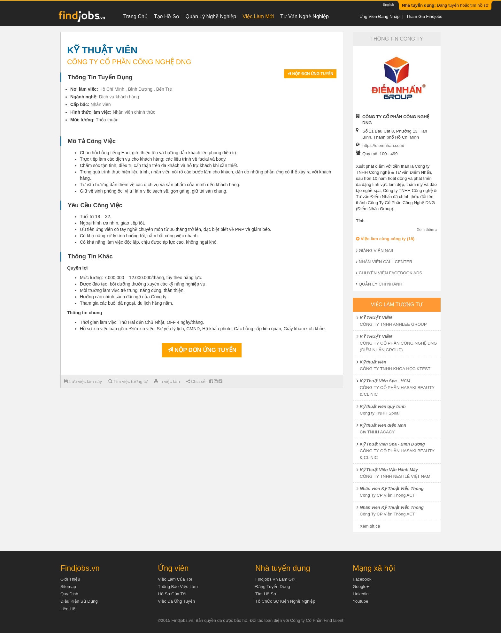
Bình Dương (140, 89)
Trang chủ (135, 16)
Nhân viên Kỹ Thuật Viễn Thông (392, 488)
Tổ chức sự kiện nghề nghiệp (285, 601)
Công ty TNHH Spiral (379, 413)
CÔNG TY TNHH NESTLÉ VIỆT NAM (395, 476)
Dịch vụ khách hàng (119, 96)
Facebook (362, 579)
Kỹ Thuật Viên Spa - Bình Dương (392, 444)
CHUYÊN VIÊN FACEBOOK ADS (390, 273)
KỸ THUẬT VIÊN (376, 317)
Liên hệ (67, 608)
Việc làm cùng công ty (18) (385, 238)
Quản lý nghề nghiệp (211, 16)
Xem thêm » (427, 229)
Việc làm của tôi (175, 579)
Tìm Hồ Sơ (265, 593)
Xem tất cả (370, 526)
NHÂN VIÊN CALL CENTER (385, 261)
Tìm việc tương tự (128, 381)
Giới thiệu (70, 579)
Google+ (361, 586)
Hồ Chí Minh (111, 89)
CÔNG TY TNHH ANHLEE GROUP (393, 324)
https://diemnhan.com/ (383, 145)
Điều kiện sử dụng (79, 601)
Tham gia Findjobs (424, 16)
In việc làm (167, 381)
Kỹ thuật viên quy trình (383, 406)
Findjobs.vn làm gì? (275, 579)
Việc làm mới (258, 16)
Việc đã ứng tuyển (176, 601)
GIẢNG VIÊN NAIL (376, 250)
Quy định (69, 593)
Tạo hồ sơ (166, 16)
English (388, 4)
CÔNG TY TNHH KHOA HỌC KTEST (395, 368)
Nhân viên (100, 104)
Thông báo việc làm (178, 586)
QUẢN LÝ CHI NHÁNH (380, 284)
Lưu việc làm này (83, 381)
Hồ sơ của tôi (172, 593)
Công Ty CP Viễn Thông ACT (387, 495)
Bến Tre (164, 89)
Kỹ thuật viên (373, 362)
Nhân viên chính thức (134, 112)
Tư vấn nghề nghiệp (304, 16)
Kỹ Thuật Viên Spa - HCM (385, 380)
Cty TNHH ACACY (377, 432)
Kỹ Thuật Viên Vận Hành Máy (389, 469)
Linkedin (361, 593)
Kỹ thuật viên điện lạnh (383, 425)
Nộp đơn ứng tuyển (310, 74)
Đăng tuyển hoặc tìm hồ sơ (445, 5)
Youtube (360, 601)
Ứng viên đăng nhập (379, 16)
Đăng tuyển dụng (272, 586)
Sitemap (68, 586)
